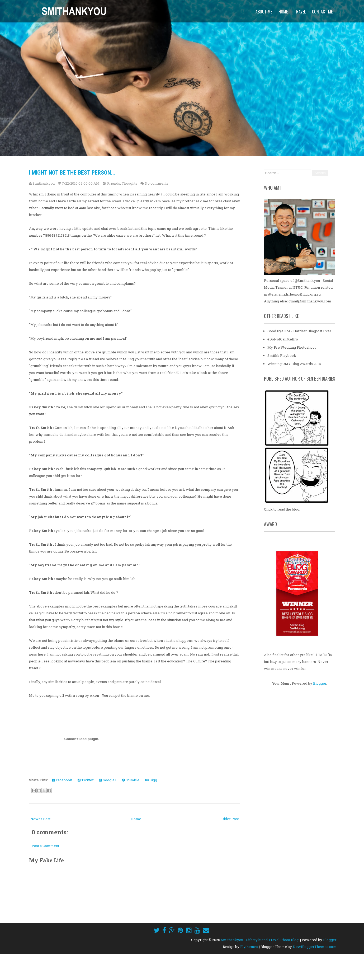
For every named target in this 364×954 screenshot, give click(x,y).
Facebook (62, 780)
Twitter (86, 780)
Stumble (130, 780)
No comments (156, 183)
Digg (151, 780)
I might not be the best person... (72, 172)
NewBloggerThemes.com (315, 946)
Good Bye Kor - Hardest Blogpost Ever (299, 331)
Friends (113, 183)
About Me (264, 11)
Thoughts (129, 183)
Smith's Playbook (281, 355)
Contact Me (322, 11)
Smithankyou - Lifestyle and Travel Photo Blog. (260, 939)
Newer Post (40, 818)
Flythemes (249, 946)
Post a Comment (45, 845)
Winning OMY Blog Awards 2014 (294, 363)
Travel (300, 11)
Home (283, 11)
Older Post (230, 818)
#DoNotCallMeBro (282, 339)
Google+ (108, 780)
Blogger (319, 683)
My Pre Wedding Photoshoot (291, 347)
